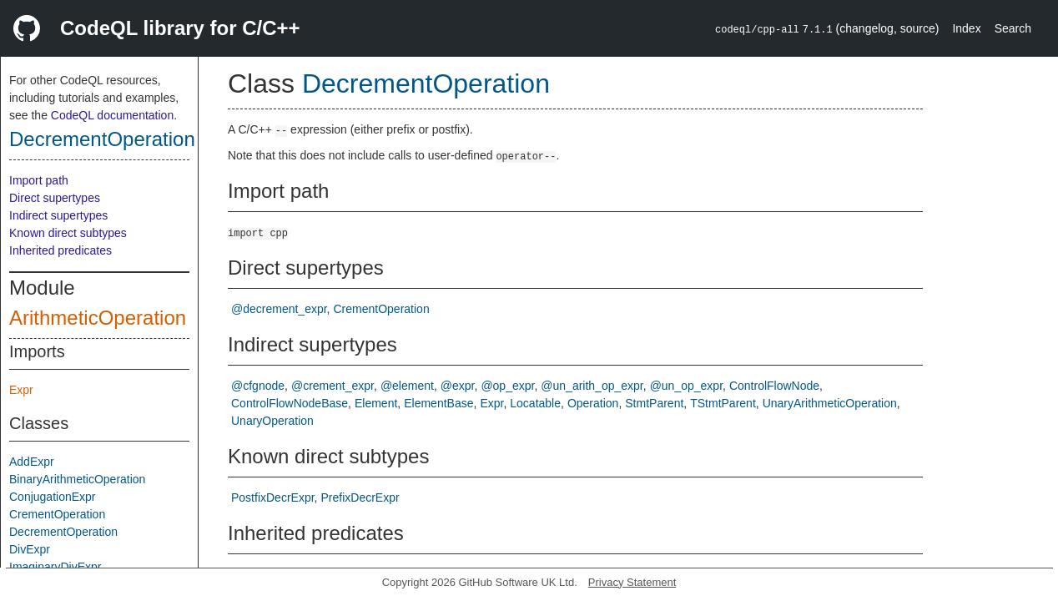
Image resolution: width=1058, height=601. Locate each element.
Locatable (535, 403)
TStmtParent (723, 403)
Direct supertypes (54, 198)
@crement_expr (332, 385)
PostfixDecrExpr (273, 497)
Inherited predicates (60, 250)
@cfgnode (258, 385)
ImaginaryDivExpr (55, 566)
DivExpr (29, 549)
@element (407, 385)
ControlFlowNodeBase (289, 403)
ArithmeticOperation (97, 317)
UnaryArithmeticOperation (830, 403)
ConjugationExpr (52, 496)
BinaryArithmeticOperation (77, 479)
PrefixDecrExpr (359, 497)
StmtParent (654, 403)
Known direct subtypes (68, 233)
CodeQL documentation (112, 115)
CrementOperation (57, 514)
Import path (38, 180)
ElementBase (438, 403)
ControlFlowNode (774, 385)
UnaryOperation (272, 420)
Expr (21, 389)
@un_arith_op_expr (591, 385)
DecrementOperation (102, 139)
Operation (592, 403)
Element (376, 403)
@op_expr (507, 385)
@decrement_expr (279, 309)
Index (966, 28)
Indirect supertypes (58, 215)
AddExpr (31, 461)
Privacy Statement (632, 582)
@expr (458, 385)
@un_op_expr (686, 385)
